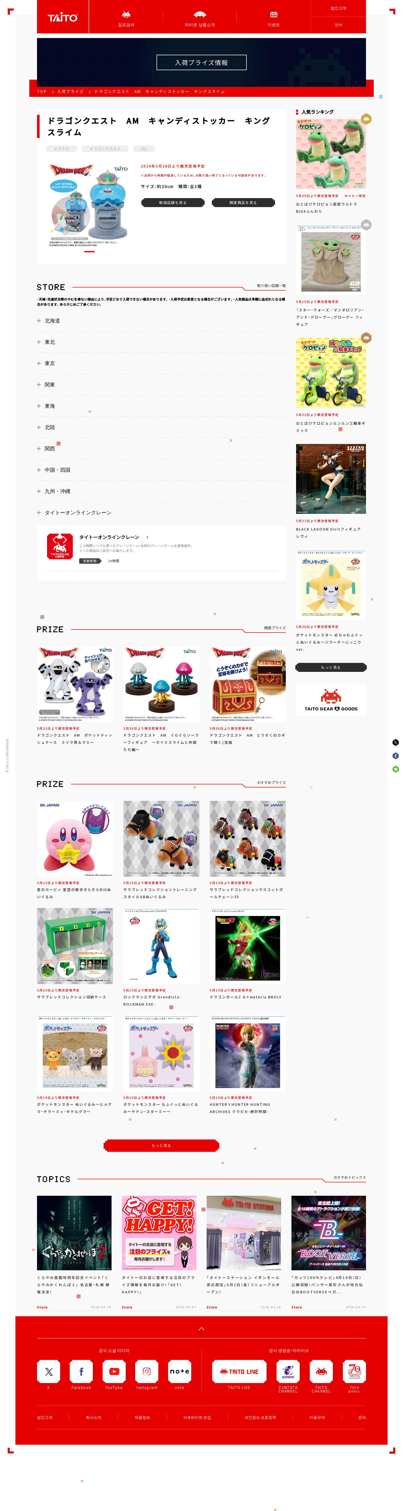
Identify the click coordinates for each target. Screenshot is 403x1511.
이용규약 (317, 1417)
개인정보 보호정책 (260, 1417)
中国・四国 (57, 470)
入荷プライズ (70, 91)
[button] (89, 251)
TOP (42, 91)
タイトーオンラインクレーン (78, 512)
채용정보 (142, 1417)
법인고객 (338, 8)
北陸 (50, 427)
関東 (50, 384)
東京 (50, 363)
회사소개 (93, 1417)
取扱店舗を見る (173, 202)
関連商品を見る (243, 202)
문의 (362, 1417)
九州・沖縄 (57, 491)
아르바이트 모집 (197, 1417)
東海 (50, 406)
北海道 (52, 320)
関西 (50, 448)
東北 (50, 342)
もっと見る (161, 1145)
